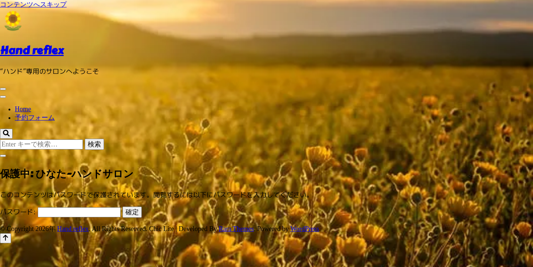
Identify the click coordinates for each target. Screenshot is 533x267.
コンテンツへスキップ (33, 4)
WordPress (305, 229)
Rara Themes (236, 229)
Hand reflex (32, 50)
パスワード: (60, 212)
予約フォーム (35, 117)
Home (23, 109)
